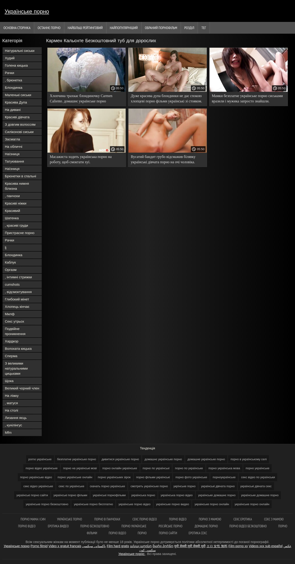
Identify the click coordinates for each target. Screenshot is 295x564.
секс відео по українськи (258, 477)
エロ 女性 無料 (217, 546)
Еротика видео (58, 526)
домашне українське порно (206, 459)
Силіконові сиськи (19, 132)
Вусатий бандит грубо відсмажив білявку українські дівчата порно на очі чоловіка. (163, 159)
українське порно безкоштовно (47, 504)
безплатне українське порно (76, 459)
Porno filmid (39, 546)
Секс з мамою (274, 519)
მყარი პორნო (163, 546)
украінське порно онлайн (212, 504)
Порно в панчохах (107, 519)
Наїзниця (12, 154)
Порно (142, 533)
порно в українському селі (248, 459)
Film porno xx (238, 546)
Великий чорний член (22, 388)
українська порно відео (177, 495)
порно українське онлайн (75, 477)
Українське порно (27, 11)
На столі (11, 410)
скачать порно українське (107, 486)
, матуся (11, 403)
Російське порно (171, 526)
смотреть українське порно (149, 486)
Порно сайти (168, 533)
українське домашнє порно (217, 495)
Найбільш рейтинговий (85, 27)
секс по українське (71, 486)
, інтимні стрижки (18, 277)
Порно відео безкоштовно (248, 526)
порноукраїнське (224, 477)
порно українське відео (36, 477)
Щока (9, 381)
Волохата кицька (18, 348)
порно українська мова (224, 468)
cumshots (12, 284)
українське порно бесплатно (93, 504)
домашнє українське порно (163, 459)
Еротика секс (198, 533)
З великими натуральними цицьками (16, 368)
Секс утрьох (14, 321)
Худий (10, 58)
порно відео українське (42, 468)
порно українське (257, 468)
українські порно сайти (32, 495)
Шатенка (12, 218)
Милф (10, 314)
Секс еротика (243, 519)
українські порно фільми (70, 495)
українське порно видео (172, 504)
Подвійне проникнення (15, 331)
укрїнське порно (184, 486)
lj (5, 247)
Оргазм (11, 270)
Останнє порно (49, 27)
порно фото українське (191, 477)
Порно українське (134, 526)
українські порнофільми (109, 495)
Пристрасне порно (19, 233)
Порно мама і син (33, 519)
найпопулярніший (124, 27)
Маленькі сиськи (18, 95)
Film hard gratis (118, 546)
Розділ (189, 27)
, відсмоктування (18, 292)
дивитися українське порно (120, 459)
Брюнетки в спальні (20, 176)
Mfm (8, 432)
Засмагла (12, 139)
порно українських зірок (114, 477)
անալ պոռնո (141, 546)
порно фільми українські (153, 477)
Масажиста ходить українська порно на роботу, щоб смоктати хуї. (81, 159)
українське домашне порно (260, 495)
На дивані (13, 110)
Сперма (11, 356)
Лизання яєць (16, 418)
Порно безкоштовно (95, 526)
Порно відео (178, 519)
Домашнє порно (206, 526)
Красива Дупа (16, 102)
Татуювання (14, 161)
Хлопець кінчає (17, 307)
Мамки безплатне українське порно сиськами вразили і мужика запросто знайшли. (247, 98)
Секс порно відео (145, 519)
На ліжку (12, 396)
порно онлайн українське (119, 468)
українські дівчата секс (255, 486)
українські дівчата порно (218, 486)
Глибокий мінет (17, 299)
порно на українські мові (80, 468)
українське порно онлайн (252, 504)
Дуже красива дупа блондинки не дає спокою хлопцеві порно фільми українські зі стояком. (166, 98)
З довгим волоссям (20, 124)
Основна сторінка (16, 27)
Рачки (9, 73)
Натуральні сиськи (19, 51)
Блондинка (13, 87)
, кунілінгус (13, 425)
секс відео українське (38, 486)
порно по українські (156, 468)
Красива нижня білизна (17, 185)
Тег (203, 27)
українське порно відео (134, 504)
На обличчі (13, 146)
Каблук (10, 262)
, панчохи (12, 196)
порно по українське (189, 468)
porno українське (40, 459)
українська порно (143, 495)
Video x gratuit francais (64, 546)
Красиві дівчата (17, 117)
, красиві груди (16, 225)
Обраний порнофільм (161, 27)
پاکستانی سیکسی (94, 546)
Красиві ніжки (15, 203)
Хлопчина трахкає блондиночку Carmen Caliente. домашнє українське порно (81, 98)
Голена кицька (16, 65)
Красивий (12, 211)
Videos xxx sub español (266, 546)
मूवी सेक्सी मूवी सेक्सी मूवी (190, 546)
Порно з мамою (210, 519)
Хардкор (11, 341)
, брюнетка (13, 80)
